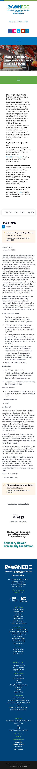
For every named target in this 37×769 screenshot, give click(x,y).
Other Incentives (18, 654)
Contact (19, 22)
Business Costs (18, 616)
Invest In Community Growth (18, 730)
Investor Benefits (18, 744)
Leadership (18, 742)
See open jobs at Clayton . (15, 235)
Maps (18, 705)
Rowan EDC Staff (18, 592)
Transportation (18, 612)
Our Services (18, 723)
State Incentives (18, 651)
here (20, 192)
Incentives (18, 647)
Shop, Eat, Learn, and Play (18, 685)
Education (18, 687)
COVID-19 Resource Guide (18, 629)
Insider (18, 736)
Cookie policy (22, 521)
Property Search (18, 670)
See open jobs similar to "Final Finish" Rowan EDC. (18, 239)
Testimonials (18, 749)
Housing (18, 680)
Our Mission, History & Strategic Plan (18, 721)
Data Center (19, 696)
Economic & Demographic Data (18, 700)
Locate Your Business (19, 634)
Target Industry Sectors (18, 623)
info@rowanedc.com (18, 590)
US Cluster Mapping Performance (18, 702)
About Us (12, 22)
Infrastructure (18, 619)
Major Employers (18, 621)
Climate (18, 690)
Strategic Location (18, 609)
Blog (18, 728)
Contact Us (18, 734)
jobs (15, 212)
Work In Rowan (18, 676)
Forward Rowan (18, 740)
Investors (18, 747)
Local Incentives (18, 649)
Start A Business (18, 636)
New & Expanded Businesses (18, 707)
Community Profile (18, 698)
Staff (18, 725)
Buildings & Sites (18, 663)
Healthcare (18, 683)
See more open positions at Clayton (18, 504)
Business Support (18, 627)
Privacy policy (14, 521)
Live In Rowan (18, 673)
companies (8, 212)
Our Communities (18, 678)
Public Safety (18, 692)
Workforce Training (18, 641)
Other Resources (18, 643)
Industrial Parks (18, 667)
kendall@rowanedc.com (14, 157)
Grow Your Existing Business (18, 631)
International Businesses (18, 709)
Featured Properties (18, 665)
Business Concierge (18, 638)
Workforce (18, 614)
